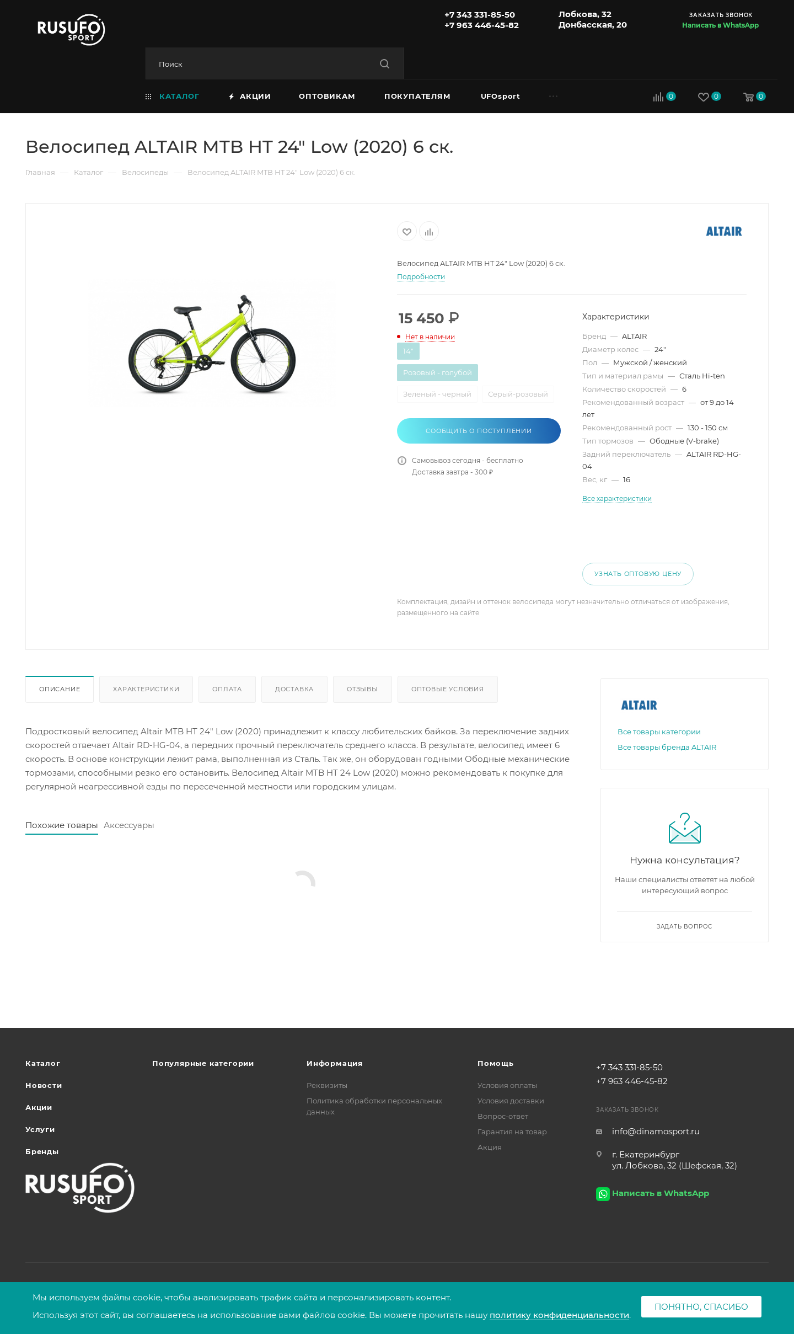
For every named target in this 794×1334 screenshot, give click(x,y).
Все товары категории (659, 731)
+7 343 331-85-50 (479, 14)
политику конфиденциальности (559, 1315)
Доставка (294, 689)
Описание (59, 689)
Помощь (496, 1063)
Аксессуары (129, 825)
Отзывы (362, 689)
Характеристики (146, 689)
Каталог (43, 1063)
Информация (335, 1063)
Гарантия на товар (512, 1131)
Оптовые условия (447, 689)
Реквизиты (327, 1085)
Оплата (227, 689)
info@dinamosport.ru (656, 1131)
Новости (43, 1085)
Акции (38, 1107)
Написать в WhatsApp (720, 25)
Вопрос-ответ (503, 1116)
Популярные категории (203, 1063)
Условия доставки (511, 1100)
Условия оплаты (507, 1085)
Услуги (40, 1129)
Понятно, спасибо (701, 1306)
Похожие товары (61, 825)
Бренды (42, 1151)
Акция (490, 1147)
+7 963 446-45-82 (481, 25)
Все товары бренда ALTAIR (667, 747)
